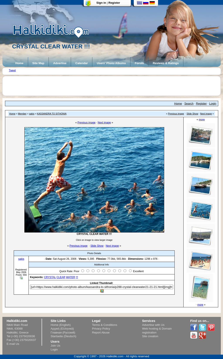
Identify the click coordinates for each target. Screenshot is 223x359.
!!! (77, 277)
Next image (206, 113)
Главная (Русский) (63, 332)
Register (114, 2)
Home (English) (61, 325)
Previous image (176, 113)
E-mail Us (13, 343)
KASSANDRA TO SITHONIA (52, 113)
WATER (70, 277)
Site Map (38, 63)
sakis (31, 113)
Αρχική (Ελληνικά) (62, 328)
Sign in (101, 2)
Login (212, 103)
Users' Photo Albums (111, 63)
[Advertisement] (113, 86)
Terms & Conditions (104, 325)
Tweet (12, 70)
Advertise (59, 63)
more (202, 119)
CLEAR (61, 277)
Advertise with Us (153, 325)
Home (19, 63)
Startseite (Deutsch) (63, 336)
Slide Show (192, 113)
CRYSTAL (50, 277)
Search (188, 103)
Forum (139, 63)
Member (22, 113)
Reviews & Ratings (166, 63)
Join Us (55, 345)
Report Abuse (101, 332)
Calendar (81, 63)
